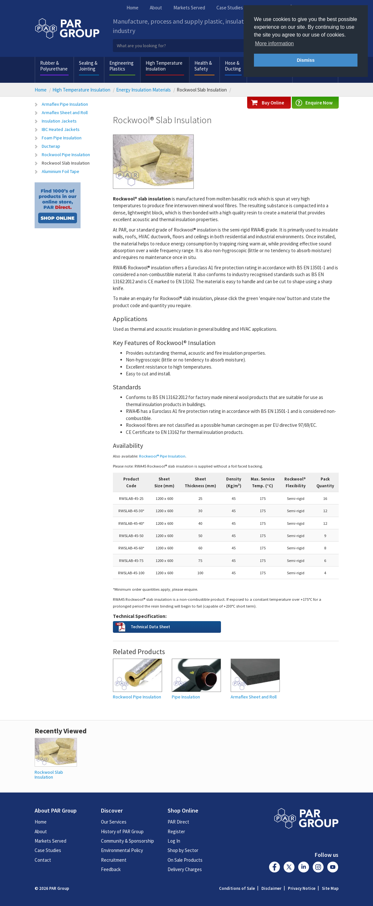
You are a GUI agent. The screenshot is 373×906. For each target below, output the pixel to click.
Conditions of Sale (237, 888)
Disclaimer (271, 888)
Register (176, 831)
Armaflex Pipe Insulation (65, 104)
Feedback (111, 869)
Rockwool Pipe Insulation (66, 154)
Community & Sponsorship (127, 841)
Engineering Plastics (121, 66)
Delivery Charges (185, 869)
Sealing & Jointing (88, 66)
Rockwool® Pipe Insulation (162, 455)
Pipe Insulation (186, 697)
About (156, 8)
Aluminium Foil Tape (60, 171)
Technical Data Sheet (150, 626)
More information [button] (274, 43)
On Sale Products (185, 860)
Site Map (330, 888)
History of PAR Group (122, 831)
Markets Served (189, 8)
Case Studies (229, 8)
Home (132, 8)
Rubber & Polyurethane (54, 66)
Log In (174, 841)
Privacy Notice (301, 888)
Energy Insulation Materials (143, 90)
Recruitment (113, 860)
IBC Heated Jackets (61, 129)
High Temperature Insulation (164, 66)
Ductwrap (51, 146)
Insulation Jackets (59, 121)
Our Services (113, 822)
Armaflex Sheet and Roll (65, 112)
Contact (43, 860)
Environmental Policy (122, 850)
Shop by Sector (183, 850)
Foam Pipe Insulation (62, 138)
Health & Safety (203, 66)
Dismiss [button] (305, 60)
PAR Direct (178, 822)
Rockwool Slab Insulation (66, 163)
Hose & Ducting (233, 66)
